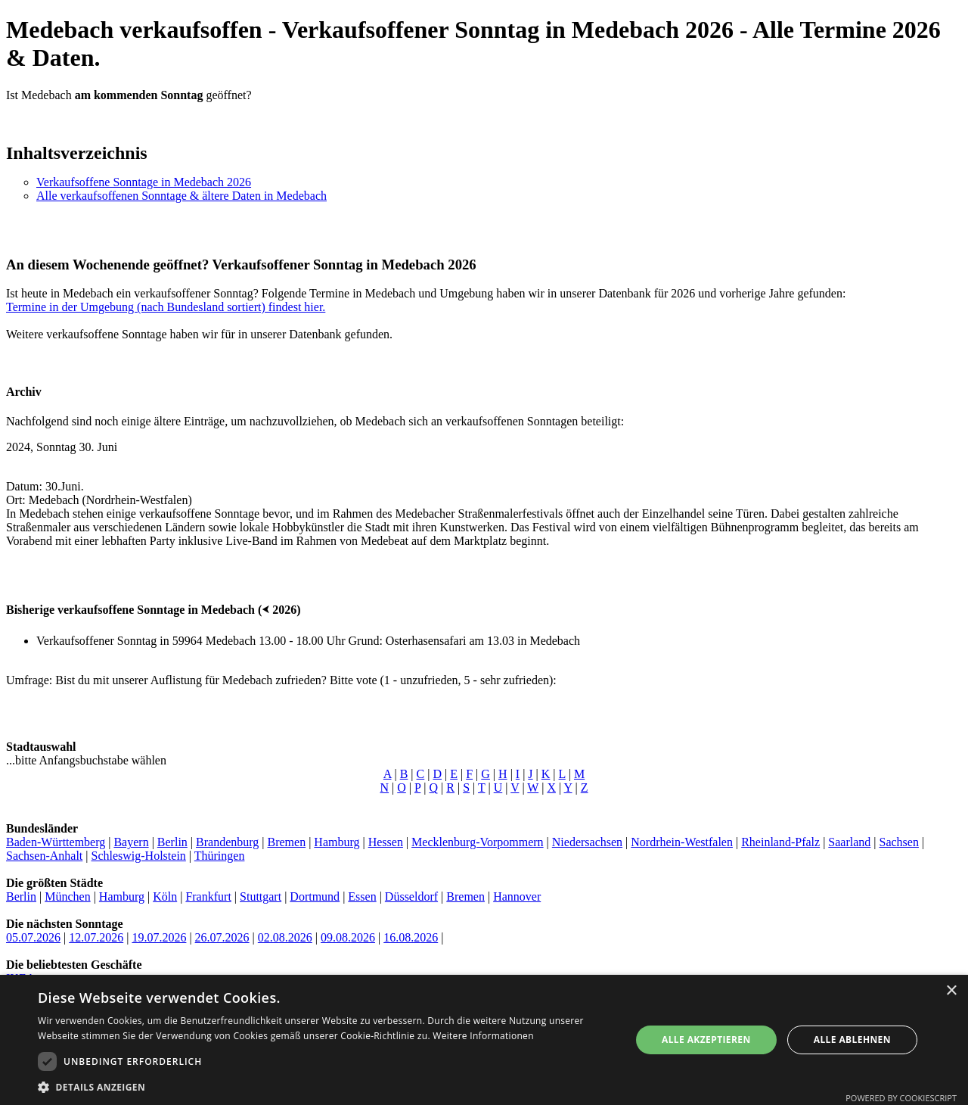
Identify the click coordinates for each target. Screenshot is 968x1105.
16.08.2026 (410, 937)
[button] (325, 1086)
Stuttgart (260, 896)
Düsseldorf (411, 896)
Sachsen (899, 842)
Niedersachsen (587, 842)
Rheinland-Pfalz (780, 842)
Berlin (172, 842)
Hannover (517, 896)
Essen (362, 896)
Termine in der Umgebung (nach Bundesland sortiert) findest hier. (165, 306)
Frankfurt (208, 896)
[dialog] (484, 1040)
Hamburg (336, 842)
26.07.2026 (222, 937)
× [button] (951, 991)
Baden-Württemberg (55, 842)
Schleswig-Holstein (139, 855)
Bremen (286, 842)
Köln (165, 896)
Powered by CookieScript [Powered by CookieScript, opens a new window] (901, 1097)
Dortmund (315, 896)
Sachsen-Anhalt (44, 855)
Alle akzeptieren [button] (706, 1039)
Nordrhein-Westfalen (682, 842)
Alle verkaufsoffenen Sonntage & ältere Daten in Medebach (181, 195)
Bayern (130, 842)
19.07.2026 (159, 937)
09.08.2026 (348, 937)
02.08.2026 (285, 937)
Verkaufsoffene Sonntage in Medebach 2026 (143, 182)
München (67, 896)
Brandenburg (227, 842)
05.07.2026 (33, 937)
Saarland (849, 842)
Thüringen (219, 855)
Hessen (385, 842)
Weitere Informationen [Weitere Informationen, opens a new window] (483, 1035)
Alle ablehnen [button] (852, 1039)
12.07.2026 (96, 937)
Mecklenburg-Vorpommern (477, 842)
